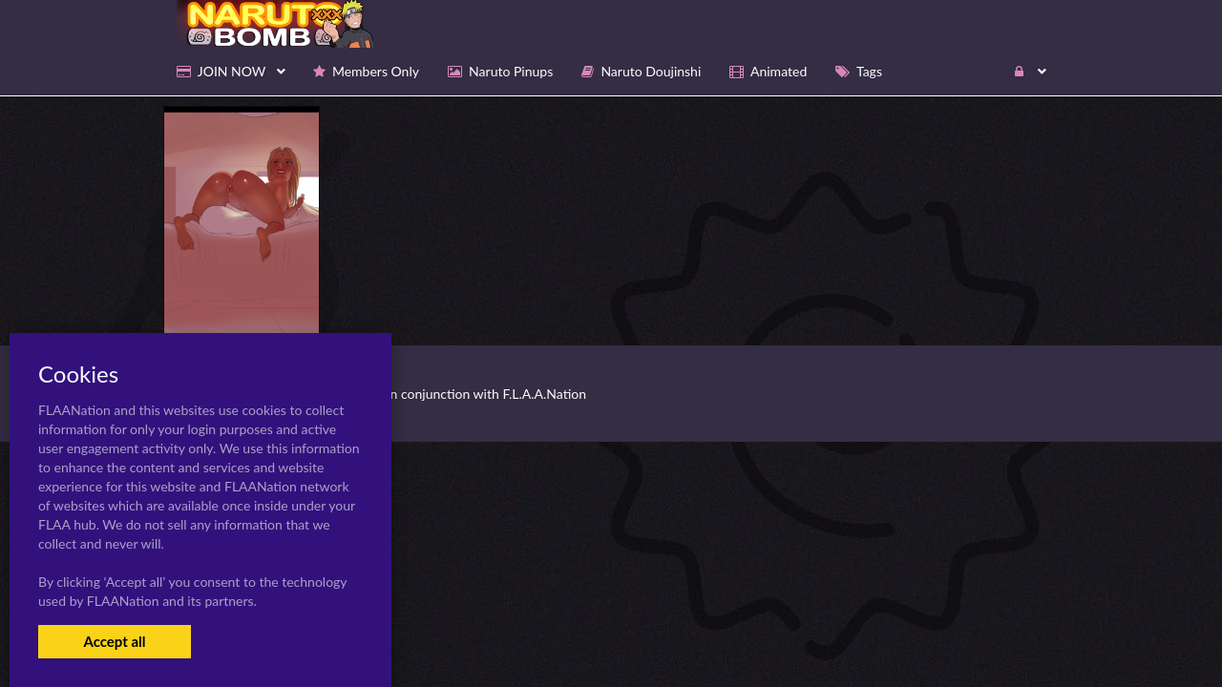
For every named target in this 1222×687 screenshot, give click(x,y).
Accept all (114, 641)
